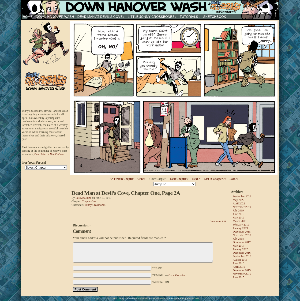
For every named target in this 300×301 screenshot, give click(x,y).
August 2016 (240, 259)
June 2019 (238, 214)
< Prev (141, 179)
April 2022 (239, 203)
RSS (182, 298)
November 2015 (242, 273)
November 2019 (242, 207)
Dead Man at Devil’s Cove (100, 17)
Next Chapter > (179, 179)
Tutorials (190, 17)
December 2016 (242, 252)
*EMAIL (168, 275)
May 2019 (238, 217)
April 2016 (239, 266)
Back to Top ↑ (193, 298)
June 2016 (238, 263)
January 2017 (240, 249)
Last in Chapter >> (215, 179)
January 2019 (240, 228)
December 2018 (242, 231)
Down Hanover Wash (55, 17)
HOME (28, 17)
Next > (196, 179)
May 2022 (238, 200)
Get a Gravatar (177, 275)
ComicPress (160, 298)
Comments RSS (218, 221)
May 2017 (238, 245)
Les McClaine (83, 197)
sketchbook (214, 17)
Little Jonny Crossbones (152, 17)
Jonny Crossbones (150, 7)
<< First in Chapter (122, 179)
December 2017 (242, 242)
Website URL (161, 282)
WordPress (142, 298)
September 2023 (242, 196)
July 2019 (238, 210)
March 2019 (239, 221)
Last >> (234, 179)
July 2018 (238, 238)
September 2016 (242, 256)
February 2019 (241, 224)
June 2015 (238, 277)
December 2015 (242, 270)
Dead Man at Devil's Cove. (49, 154)
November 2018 (242, 235)
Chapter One (89, 201)
